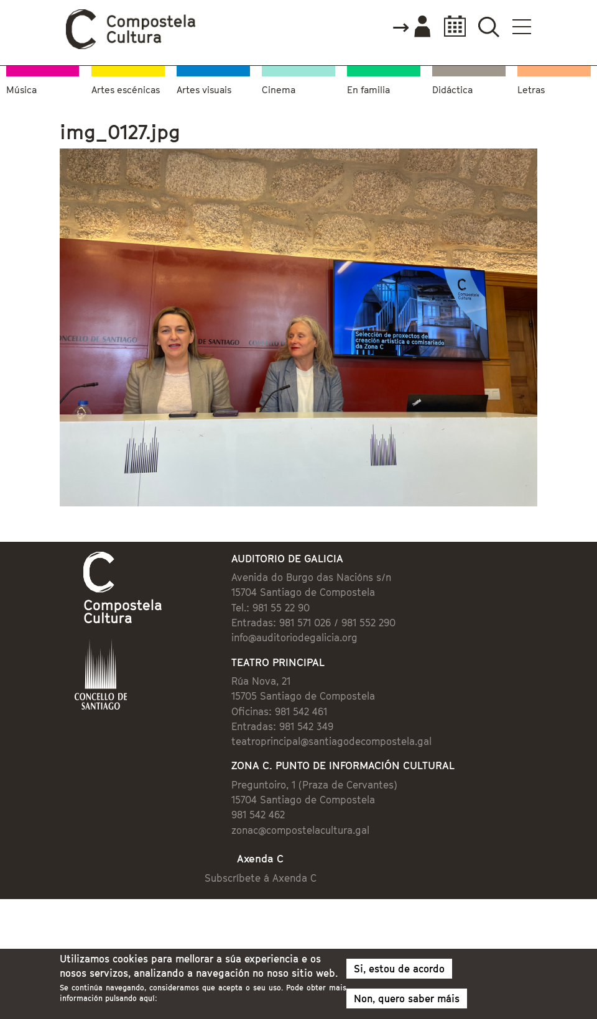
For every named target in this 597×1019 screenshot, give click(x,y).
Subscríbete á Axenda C (261, 878)
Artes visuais (204, 89)
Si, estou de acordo (399, 973)
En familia (368, 89)
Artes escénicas (125, 89)
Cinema (278, 89)
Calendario (451, 26)
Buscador (488, 26)
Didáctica (452, 89)
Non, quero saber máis (407, 1003)
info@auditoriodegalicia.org (294, 637)
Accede (411, 27)
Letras (531, 89)
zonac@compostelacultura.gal (300, 830)
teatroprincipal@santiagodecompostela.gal (331, 741)
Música (21, 89)
